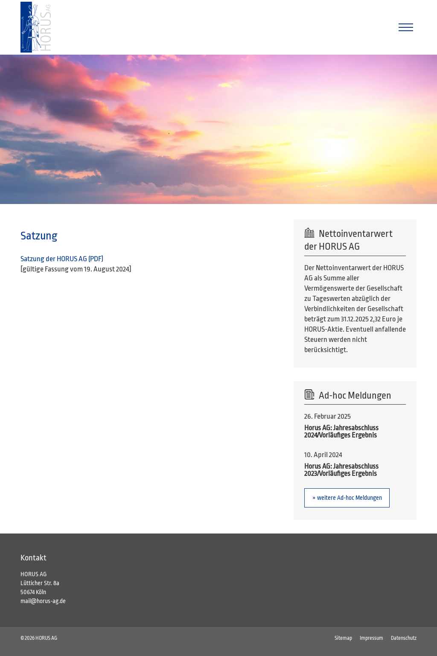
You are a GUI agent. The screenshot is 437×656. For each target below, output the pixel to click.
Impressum (371, 638)
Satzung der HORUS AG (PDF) (62, 259)
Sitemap (343, 638)
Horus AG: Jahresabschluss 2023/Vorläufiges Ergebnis (341, 470)
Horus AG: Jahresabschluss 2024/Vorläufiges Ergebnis (341, 432)
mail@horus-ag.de (43, 601)
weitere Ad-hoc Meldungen (349, 497)
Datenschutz (404, 638)
